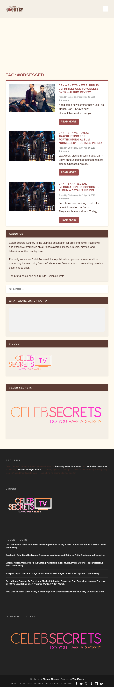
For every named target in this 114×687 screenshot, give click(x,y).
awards (21, 469)
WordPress (78, 679)
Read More (69, 121)
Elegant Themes (51, 679)
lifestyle (30, 469)
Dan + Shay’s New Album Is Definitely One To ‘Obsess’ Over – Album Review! (79, 89)
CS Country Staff (75, 148)
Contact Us (66, 683)
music (38, 469)
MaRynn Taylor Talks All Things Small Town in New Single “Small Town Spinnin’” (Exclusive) (52, 573)
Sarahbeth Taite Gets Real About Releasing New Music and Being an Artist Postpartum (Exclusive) (55, 555)
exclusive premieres (97, 466)
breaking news (62, 466)
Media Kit (38, 683)
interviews (76, 466)
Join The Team (52, 683)
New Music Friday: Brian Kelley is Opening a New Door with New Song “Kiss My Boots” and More (55, 591)
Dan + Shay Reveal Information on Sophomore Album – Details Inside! (80, 187)
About (22, 683)
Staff (29, 683)
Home (14, 683)
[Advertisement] (57, 42)
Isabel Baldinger (75, 97)
